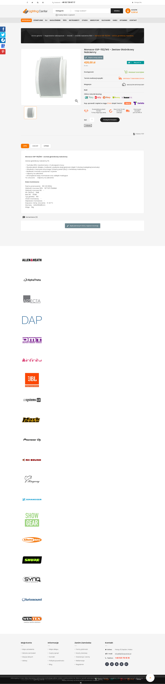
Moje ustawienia (28, 649)
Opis (25, 146)
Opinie (46, 146)
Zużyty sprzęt (54, 653)
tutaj (101, 680)
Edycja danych (27, 657)
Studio (86, 20)
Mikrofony (96, 20)
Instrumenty (75, 20)
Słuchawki (108, 20)
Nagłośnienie (56, 20)
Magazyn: (88, 84)
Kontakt (136, 20)
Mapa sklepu (53, 649)
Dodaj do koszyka (110, 120)
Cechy (35, 146)
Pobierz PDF (138, 134)
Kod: (86, 90)
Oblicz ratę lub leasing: (93, 94)
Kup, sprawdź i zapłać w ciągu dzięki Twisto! (103, 103)
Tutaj (93, 113)
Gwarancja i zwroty (83, 657)
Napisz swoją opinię (93, 58)
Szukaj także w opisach (65, 15)
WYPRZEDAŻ (26, 20)
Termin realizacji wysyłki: (93, 78)
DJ (47, 20)
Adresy (24, 661)
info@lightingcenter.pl (123, 654)
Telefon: (109, 658)
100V (66, 20)
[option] (30, 113)
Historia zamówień (29, 653)
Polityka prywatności (56, 661)
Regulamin (80, 665)
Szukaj (117, 11)
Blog (50, 665)
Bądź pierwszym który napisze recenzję (82, 226)
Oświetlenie (38, 20)
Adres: (108, 650)
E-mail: (108, 654)
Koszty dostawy (81, 653)
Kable (117, 20)
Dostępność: (89, 72)
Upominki (126, 20)
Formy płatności (82, 649)
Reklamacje (80, 661)
